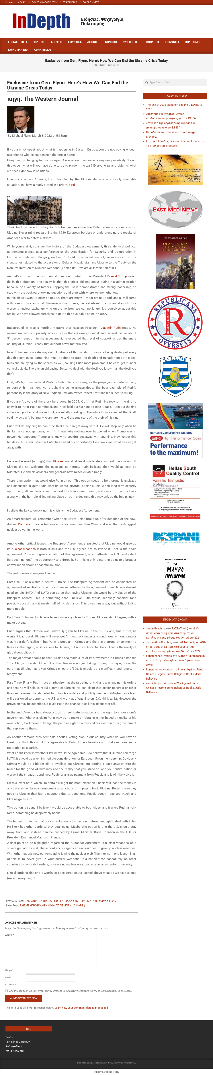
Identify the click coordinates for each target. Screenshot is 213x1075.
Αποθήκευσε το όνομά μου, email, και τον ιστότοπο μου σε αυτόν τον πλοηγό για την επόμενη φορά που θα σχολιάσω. (70, 991)
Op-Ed (70, 185)
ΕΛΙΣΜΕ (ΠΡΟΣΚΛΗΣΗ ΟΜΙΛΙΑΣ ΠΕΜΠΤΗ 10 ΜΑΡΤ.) (52, 905)
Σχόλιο (9, 934)
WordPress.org (14, 1051)
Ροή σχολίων (13, 1046)
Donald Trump (117, 276)
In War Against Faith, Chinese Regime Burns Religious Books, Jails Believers (174, 674)
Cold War (24, 524)
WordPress (130, 1062)
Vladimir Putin (110, 327)
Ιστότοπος (10, 984)
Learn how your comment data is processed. (81, 1007)
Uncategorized (109, 64)
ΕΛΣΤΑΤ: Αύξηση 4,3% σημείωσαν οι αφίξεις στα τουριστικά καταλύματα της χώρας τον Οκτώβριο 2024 (173, 633)
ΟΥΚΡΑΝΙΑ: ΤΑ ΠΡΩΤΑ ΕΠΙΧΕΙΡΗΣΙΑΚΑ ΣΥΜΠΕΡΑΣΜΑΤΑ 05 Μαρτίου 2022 (70, 901)
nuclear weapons (24, 549)
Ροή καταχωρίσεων (17, 1041)
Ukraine (58, 461)
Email (9, 977)
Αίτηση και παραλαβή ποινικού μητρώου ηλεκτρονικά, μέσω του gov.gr (175, 660)
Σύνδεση (10, 1037)
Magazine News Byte (102, 1062)
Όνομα (9, 970)
